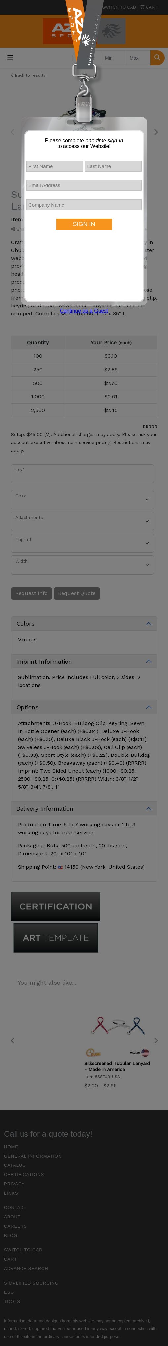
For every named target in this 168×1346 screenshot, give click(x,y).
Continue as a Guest (84, 311)
